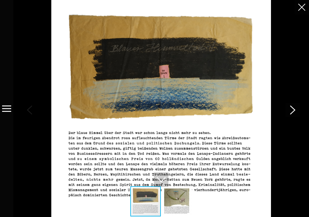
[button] (292, 110)
